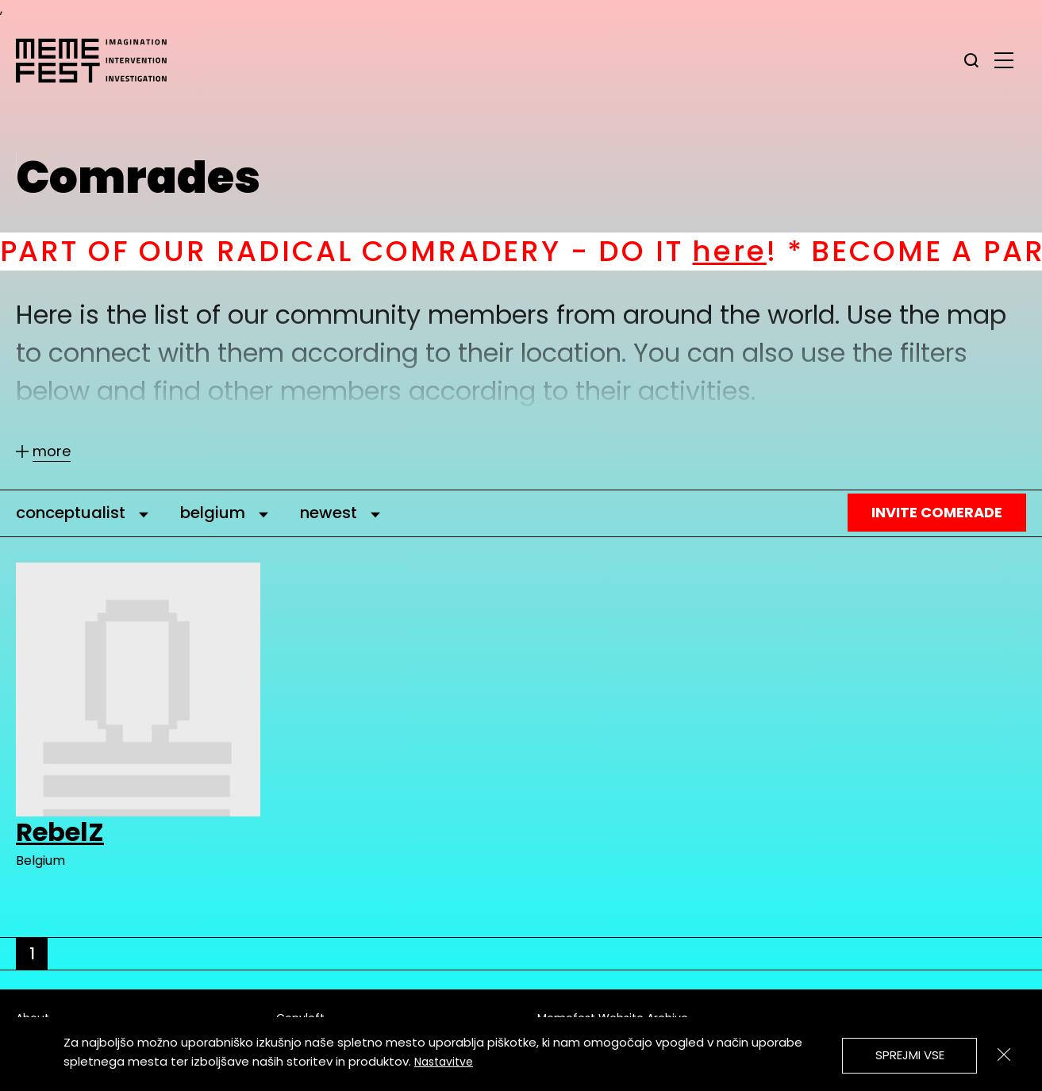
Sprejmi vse (909, 1055)
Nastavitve (443, 1062)
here (745, 251)
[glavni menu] (1004, 59)
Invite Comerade (936, 512)
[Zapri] (1004, 1054)
